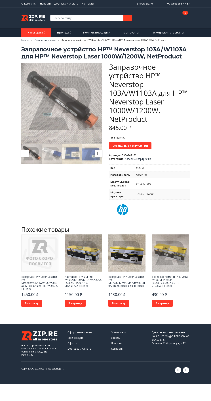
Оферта (72, 343)
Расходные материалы (167, 32)
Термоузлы (130, 32)
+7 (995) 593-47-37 (178, 3)
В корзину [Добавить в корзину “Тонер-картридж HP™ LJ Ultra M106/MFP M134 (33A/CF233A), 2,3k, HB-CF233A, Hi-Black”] (162, 303)
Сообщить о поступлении (130, 145)
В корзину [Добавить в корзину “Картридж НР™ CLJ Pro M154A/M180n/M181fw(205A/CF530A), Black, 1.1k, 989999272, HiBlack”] (75, 303)
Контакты (88, 3)
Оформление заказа (79, 332)
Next (98, 153)
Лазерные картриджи (138, 159)
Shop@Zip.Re (145, 3)
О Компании (28, 3)
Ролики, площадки (96, 32)
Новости (45, 3)
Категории (35, 32)
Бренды (63, 32)
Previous (25, 153)
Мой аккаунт (75, 337)
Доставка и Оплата (66, 3)
